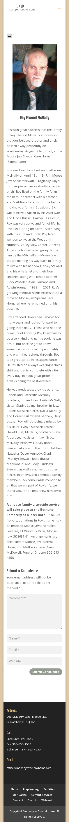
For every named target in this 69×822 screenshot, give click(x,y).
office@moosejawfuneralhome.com (29, 768)
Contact (18, 800)
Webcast (46, 800)
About (14, 789)
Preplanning (31, 789)
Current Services (41, 795)
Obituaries (19, 795)
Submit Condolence (45, 672)
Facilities (49, 789)
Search (32, 800)
